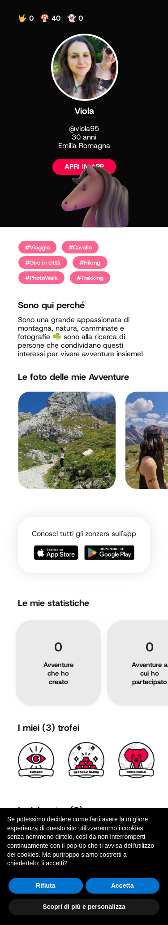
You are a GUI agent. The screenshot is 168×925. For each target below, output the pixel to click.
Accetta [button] (122, 885)
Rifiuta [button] (46, 885)
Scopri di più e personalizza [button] (84, 906)
